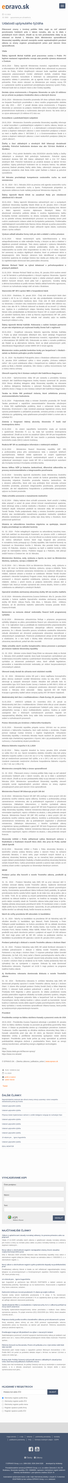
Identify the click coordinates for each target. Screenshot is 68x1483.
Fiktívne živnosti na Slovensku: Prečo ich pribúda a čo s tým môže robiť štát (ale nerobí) (33, 1346)
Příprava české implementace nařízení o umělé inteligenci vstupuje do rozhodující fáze (32, 1115)
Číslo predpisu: (10, 1185)
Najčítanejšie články (16, 1230)
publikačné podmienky (17, 1440)
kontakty (57, 1437)
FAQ (29, 1440)
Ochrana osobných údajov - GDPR (47, 1440)
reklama (29, 1437)
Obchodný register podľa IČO (14, 1401)
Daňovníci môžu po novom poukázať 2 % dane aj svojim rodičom (28, 1292)
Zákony (39, 1458)
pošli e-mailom (10, 1077)
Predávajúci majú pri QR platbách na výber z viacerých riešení (27, 1332)
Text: (6, 1205)
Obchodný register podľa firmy (14, 1398)
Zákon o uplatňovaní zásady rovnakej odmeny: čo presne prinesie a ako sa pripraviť (33, 1236)
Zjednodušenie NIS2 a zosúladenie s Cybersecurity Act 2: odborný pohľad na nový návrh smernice (34, 1306)
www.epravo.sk (52, 1061)
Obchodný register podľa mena (15, 1404)
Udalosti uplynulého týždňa (11, 1106)
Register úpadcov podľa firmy (14, 1408)
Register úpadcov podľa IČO (14, 1411)
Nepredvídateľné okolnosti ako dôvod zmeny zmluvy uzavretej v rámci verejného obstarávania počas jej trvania (30, 1100)
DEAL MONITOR (8, 1146)
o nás (21, 1437)
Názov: (7, 1195)
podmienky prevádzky (43, 1437)
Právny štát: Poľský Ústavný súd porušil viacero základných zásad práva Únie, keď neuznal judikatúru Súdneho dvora (32, 1360)
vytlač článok (10, 1080)
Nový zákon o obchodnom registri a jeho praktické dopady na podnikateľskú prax (34, 1265)
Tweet (5, 1086)
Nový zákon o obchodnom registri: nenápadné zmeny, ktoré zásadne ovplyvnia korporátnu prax (31, 1251)
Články (29, 1458)
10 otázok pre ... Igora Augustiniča (14, 1137)
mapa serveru (11, 1437)
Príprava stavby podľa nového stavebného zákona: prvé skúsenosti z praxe (33, 1320)
